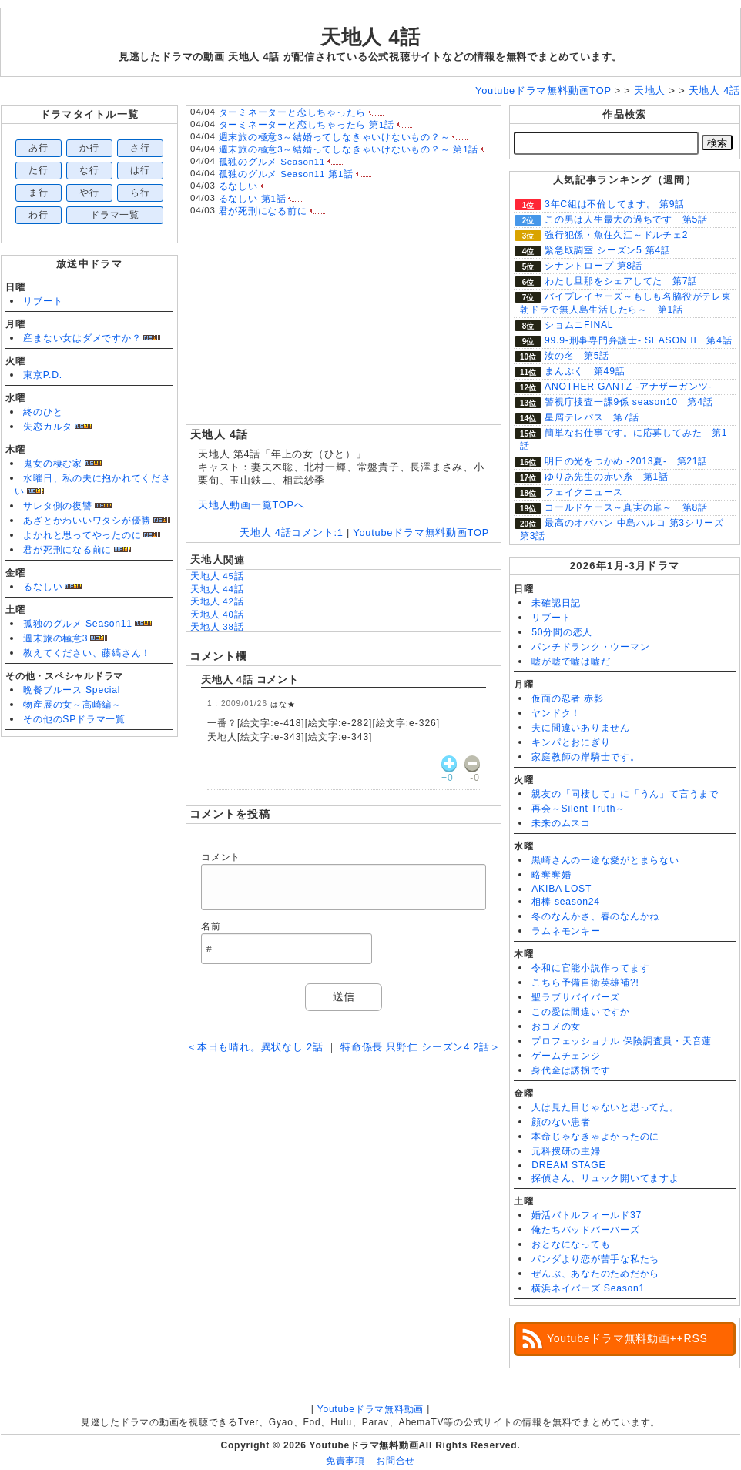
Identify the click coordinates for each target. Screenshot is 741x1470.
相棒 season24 (565, 901)
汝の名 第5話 (577, 355)
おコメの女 (556, 1026)
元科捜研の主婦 (565, 1151)
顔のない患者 (561, 1122)
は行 (140, 170)
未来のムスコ (561, 823)
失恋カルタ (47, 426)
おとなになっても (570, 1244)
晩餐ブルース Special (71, 690)
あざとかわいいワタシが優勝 (87, 520)
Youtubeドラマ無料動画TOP (421, 532)
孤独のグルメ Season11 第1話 (286, 174)
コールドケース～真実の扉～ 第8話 (626, 507)
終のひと (42, 412)
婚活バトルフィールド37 (586, 1215)
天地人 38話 (216, 626)
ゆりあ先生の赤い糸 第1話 (607, 476)
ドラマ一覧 (114, 214)
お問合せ (395, 1460)
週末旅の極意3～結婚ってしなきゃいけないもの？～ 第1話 (349, 149)
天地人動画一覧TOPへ (251, 505)
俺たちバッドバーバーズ (585, 1229)
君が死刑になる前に (67, 549)
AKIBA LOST (561, 888)
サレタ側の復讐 (57, 506)
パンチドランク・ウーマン (590, 646)
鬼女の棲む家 (52, 463)
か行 (89, 147)
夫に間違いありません (580, 727)
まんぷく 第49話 (585, 371)
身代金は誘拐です (570, 1070)
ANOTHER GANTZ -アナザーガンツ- (628, 386)
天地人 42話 (216, 601)
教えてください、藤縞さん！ (87, 653)
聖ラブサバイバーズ (575, 997)
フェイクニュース (584, 492)
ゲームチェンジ (565, 1055)
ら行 (140, 192)
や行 (89, 192)
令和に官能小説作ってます (590, 968)
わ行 (38, 214)
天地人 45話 (216, 576)
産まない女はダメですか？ (82, 338)
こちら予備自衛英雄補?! (585, 982)
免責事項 (345, 1460)
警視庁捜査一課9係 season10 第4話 (629, 402)
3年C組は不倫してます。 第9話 (615, 204)
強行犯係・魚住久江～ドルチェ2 (616, 234)
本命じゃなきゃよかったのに (595, 1136)
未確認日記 (556, 603)
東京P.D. (42, 375)
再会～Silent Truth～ (578, 808)
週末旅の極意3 (55, 638)
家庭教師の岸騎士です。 (585, 757)
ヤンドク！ (556, 713)
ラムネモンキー (565, 931)
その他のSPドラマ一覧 (74, 719)
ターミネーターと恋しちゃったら (293, 112)
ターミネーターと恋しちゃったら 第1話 (306, 124)
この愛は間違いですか (580, 1011)
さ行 (140, 147)
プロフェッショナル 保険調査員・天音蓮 (621, 1041)
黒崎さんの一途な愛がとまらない (605, 860)
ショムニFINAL (579, 325)
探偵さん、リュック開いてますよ (605, 1178)
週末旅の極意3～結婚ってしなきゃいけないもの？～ (335, 137)
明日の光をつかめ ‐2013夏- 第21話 (626, 461)
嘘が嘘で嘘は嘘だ (570, 661)
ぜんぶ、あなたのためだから (595, 1273)
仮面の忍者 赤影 (567, 698)
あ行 (38, 147)
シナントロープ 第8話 (593, 265)
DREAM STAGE (568, 1165)
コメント (220, 857)
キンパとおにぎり (570, 742)
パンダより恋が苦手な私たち (595, 1259)
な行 (89, 170)
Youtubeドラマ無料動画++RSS (627, 1338)
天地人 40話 (216, 614)
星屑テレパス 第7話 (592, 417)
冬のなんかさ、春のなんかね (595, 916)
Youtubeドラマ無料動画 (370, 1409)
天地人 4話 (370, 37)
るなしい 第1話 (253, 198)
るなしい (42, 586)
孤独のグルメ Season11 (77, 623)
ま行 (38, 192)
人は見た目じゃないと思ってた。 (605, 1107)
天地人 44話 (216, 589)
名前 (211, 926)
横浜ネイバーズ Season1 (588, 1288)
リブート (42, 301)
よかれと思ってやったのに (82, 535)
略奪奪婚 (551, 874)
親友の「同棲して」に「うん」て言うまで (625, 794)
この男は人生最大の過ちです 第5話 (626, 219)
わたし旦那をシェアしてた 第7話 (621, 281)
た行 (38, 170)
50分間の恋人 (561, 632)
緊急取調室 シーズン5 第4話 (608, 250)
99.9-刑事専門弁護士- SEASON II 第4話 (638, 340)
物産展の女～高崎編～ (72, 704)
